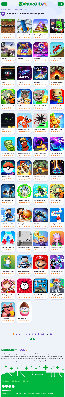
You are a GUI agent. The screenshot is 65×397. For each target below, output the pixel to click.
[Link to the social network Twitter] (6, 386)
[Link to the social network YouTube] (3, 386)
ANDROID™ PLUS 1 (6, 9)
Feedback (5, 381)
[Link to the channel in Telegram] (13, 386)
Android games (18, 9)
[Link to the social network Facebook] (9, 386)
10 (42, 333)
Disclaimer (16, 381)
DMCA (25, 381)
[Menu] (4, 4)
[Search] (61, 4)
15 (51, 333)
